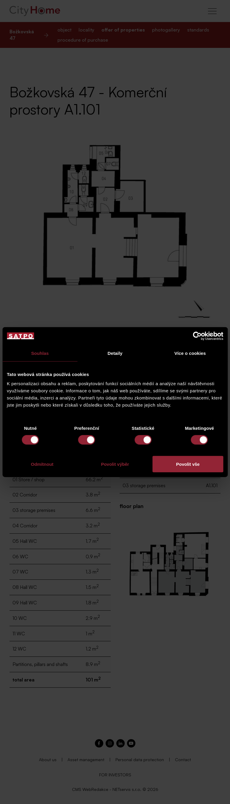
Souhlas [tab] (40, 352)
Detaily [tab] (115, 352)
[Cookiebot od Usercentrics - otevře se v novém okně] (197, 335)
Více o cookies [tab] (190, 352)
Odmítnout (42, 464)
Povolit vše (188, 464)
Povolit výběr (115, 464)
